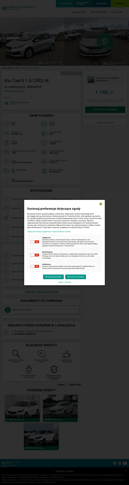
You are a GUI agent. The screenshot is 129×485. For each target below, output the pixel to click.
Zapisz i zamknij (64, 282)
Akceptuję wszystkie (53, 277)
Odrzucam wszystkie (75, 277)
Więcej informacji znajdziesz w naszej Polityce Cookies (49, 232)
